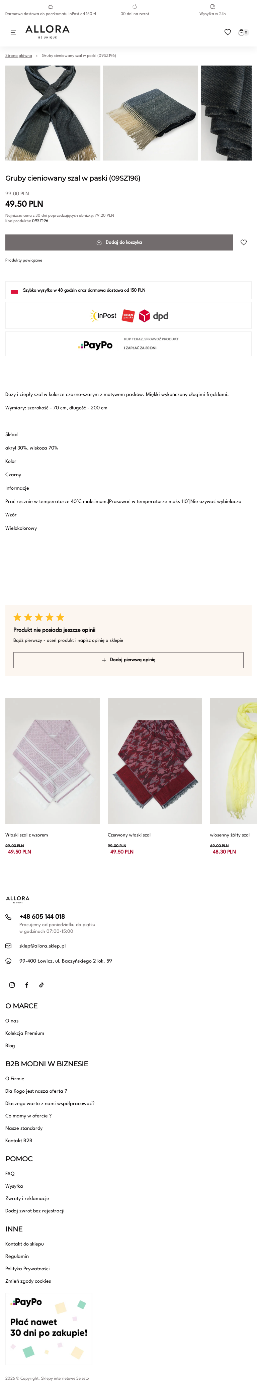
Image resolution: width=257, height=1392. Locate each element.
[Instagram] (12, 985)
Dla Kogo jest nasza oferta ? (36, 1091)
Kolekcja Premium (24, 1033)
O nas (11, 1021)
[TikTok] (41, 985)
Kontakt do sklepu (24, 1244)
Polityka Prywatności (27, 1269)
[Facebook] (26, 985)
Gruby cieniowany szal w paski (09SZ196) (79, 56)
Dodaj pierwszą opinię (128, 660)
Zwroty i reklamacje (27, 1198)
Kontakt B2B (18, 1141)
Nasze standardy (23, 1128)
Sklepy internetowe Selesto (65, 1379)
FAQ (9, 1174)
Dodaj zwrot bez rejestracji (35, 1211)
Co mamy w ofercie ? (28, 1116)
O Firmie (14, 1079)
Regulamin (17, 1256)
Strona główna (18, 56)
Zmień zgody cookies (28, 1281)
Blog (10, 1046)
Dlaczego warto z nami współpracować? (49, 1103)
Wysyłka (14, 1186)
